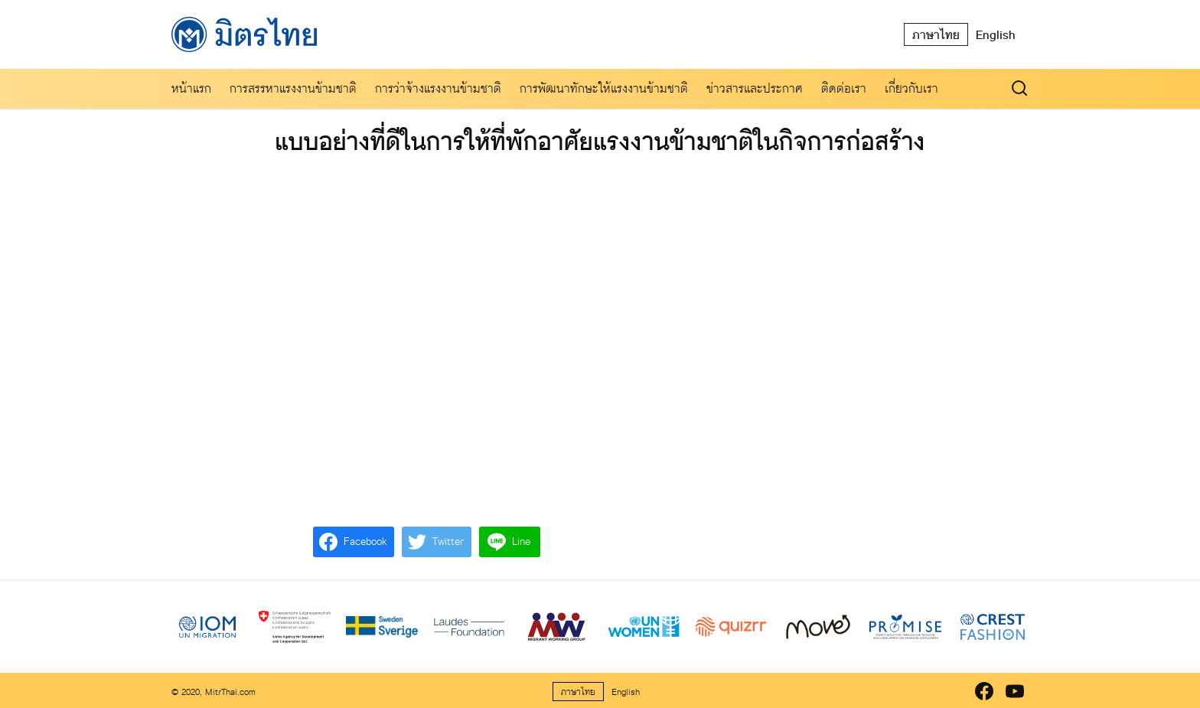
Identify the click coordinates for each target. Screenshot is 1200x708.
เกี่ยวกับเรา (911, 88)
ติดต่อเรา (843, 88)
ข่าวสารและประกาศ (754, 88)
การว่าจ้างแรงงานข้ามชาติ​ (438, 88)
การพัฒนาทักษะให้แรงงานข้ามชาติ (604, 88)
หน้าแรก (191, 88)
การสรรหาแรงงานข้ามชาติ (293, 88)
